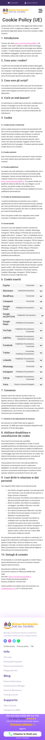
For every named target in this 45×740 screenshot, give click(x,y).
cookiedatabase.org (8, 588)
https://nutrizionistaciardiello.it (26, 43)
